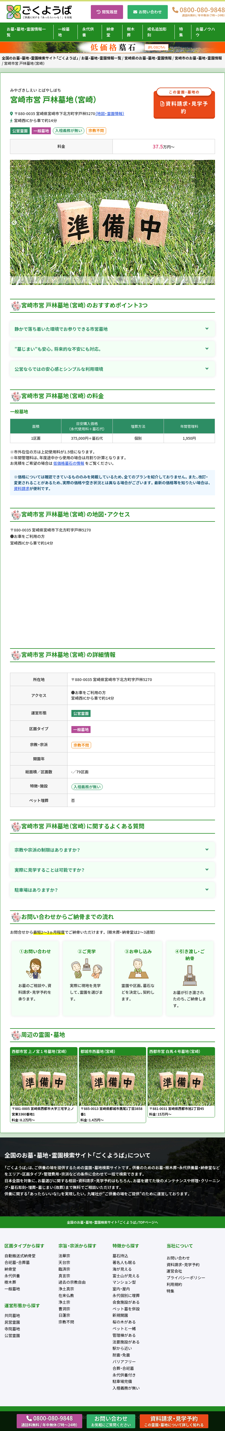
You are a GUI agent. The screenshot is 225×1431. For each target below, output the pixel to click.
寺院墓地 (12, 1328)
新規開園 (120, 1315)
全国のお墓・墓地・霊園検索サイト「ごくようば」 (40, 58)
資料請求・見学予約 (184, 103)
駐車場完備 (122, 1381)
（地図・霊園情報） (109, 113)
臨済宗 (64, 1269)
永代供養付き (124, 1375)
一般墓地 (64, 32)
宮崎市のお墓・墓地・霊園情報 (198, 58)
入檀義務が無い (68, 130)
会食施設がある (126, 1302)
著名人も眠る (124, 1262)
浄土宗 (64, 1302)
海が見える (122, 1269)
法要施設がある (126, 1342)
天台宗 (64, 1262)
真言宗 (64, 1275)
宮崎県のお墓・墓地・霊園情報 (148, 58)
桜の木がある (124, 1322)
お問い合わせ (150, 11)
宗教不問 (96, 130)
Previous (14, 223)
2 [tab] (116, 281)
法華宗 (64, 1255)
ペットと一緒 (124, 1328)
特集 (181, 32)
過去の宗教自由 (72, 1282)
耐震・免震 (121, 1355)
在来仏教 (66, 1295)
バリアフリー (124, 1361)
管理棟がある (124, 1335)
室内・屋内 (121, 1288)
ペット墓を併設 (126, 1308)
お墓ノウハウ (205, 32)
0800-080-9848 (202, 12)
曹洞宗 (64, 1308)
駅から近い (122, 1348)
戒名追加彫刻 (156, 32)
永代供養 (88, 32)
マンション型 (124, 1282)
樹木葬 (131, 32)
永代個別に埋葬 (126, 1295)
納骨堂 (110, 32)
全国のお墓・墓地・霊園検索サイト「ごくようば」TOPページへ (112, 1222)
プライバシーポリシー (186, 1277)
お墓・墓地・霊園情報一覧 (26, 32)
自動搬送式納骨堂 (20, 1255)
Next (211, 223)
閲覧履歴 (110, 11)
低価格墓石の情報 (68, 463)
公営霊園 (20, 130)
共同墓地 (12, 1315)
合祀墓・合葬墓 (17, 1262)
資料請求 (21, 488)
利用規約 (174, 1284)
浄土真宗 (66, 1288)
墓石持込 (120, 1255)
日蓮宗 (64, 1315)
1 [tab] (108, 281)
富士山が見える (126, 1275)
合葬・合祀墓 (123, 1368)
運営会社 (174, 1271)
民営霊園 (12, 1322)
